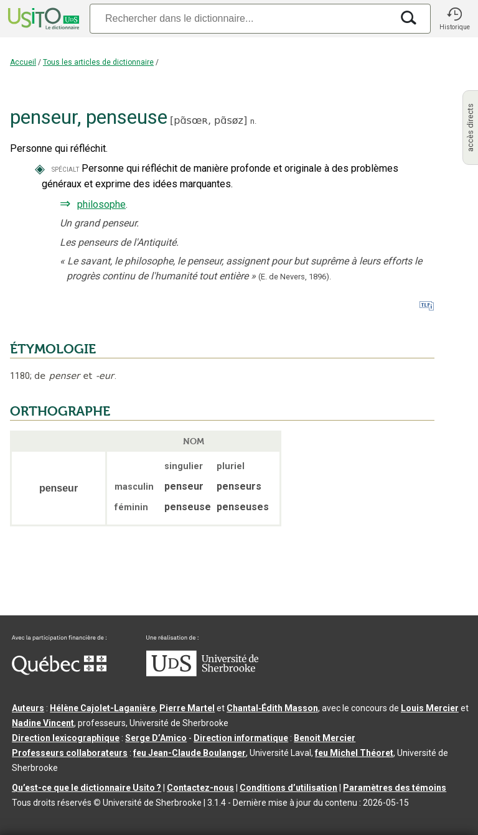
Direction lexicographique (66, 738)
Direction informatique (241, 738)
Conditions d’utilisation (288, 788)
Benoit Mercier (324, 738)
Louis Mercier (430, 708)
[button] (454, 18)
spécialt (65, 169)
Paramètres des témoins (394, 788)
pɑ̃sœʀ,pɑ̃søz (208, 120)
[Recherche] (241, 18)
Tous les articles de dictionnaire (98, 62)
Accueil (23, 62)
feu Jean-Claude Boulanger (189, 753)
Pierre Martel (187, 708)
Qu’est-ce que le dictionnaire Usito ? (86, 788)
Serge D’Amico (156, 738)
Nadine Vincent (43, 723)
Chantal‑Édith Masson (272, 708)
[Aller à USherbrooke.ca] (202, 673)
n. (253, 121)
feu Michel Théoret (354, 753)
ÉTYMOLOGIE (53, 349)
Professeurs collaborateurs (70, 753)
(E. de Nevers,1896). (294, 276)
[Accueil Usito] (42, 18)
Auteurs (28, 708)
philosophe (101, 204)
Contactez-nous (200, 788)
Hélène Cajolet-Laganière (103, 708)
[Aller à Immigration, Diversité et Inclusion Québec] (59, 672)
